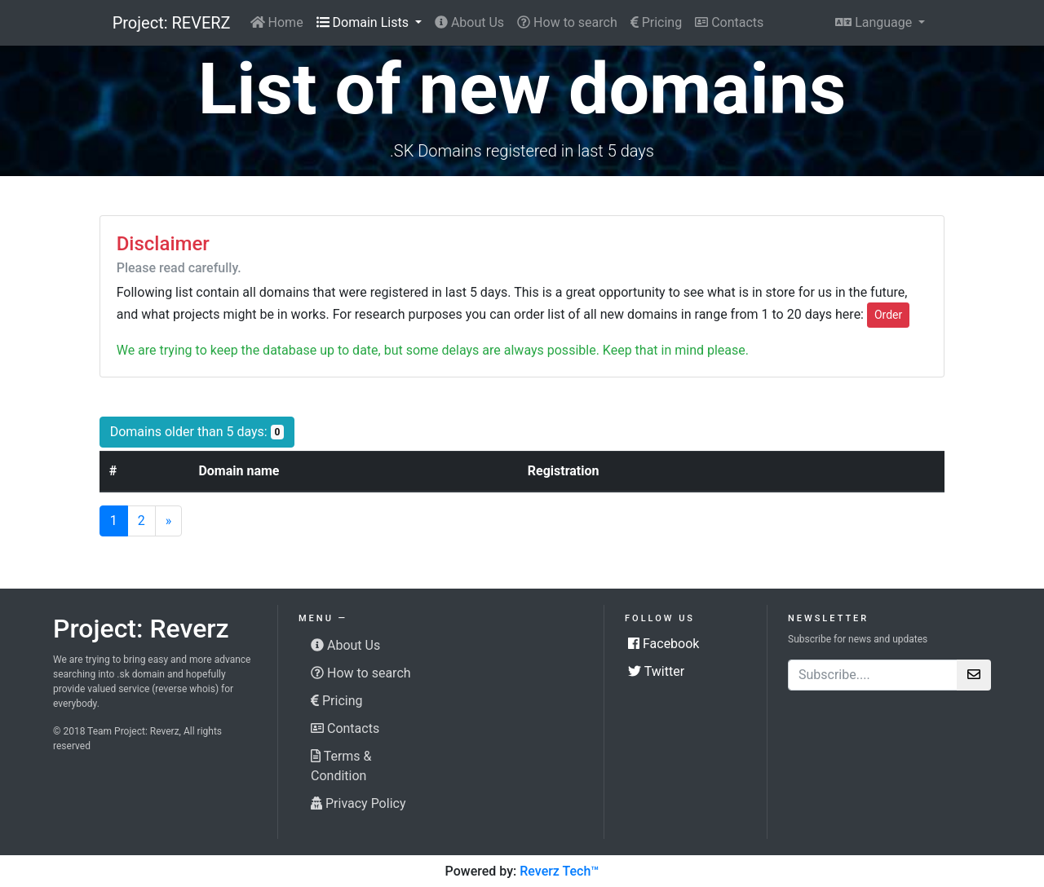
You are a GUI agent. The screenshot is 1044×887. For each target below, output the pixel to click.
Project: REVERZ (172, 23)
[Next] (169, 520)
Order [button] (888, 314)
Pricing (656, 22)
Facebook (663, 643)
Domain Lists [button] (364, 22)
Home (276, 22)
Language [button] (875, 22)
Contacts (729, 22)
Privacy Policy (358, 803)
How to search (567, 22)
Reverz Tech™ (559, 871)
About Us (469, 22)
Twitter (656, 671)
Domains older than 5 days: (202, 430)
